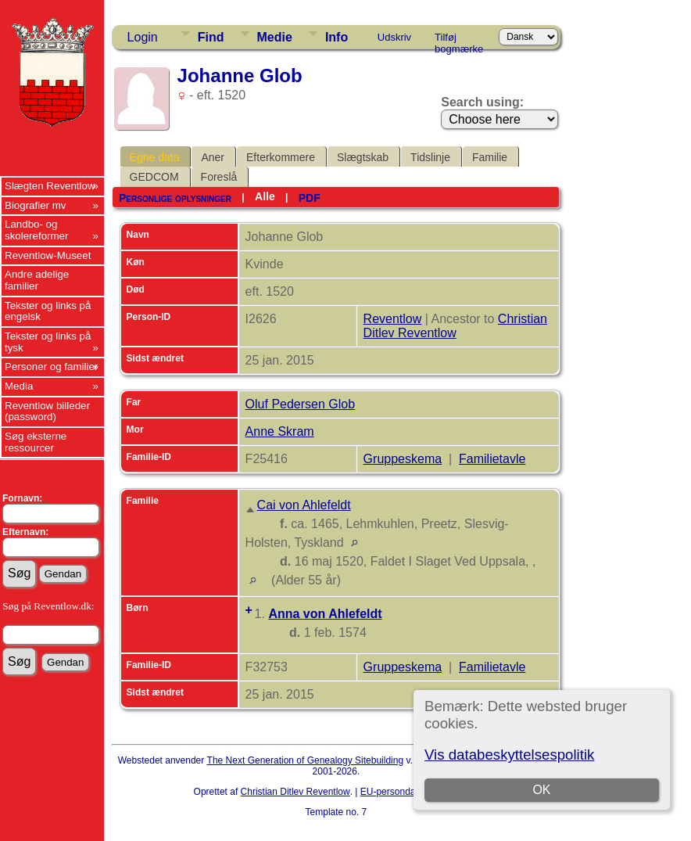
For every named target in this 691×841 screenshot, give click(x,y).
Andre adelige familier (37, 280)
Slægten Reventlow (50, 186)
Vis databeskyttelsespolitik (509, 754)
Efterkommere (280, 157)
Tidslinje (430, 157)
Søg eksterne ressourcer (35, 442)
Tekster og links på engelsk (48, 311)
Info (336, 37)
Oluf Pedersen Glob (300, 404)
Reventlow (392, 318)
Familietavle (492, 458)
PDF (309, 198)
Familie (489, 157)
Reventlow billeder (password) (47, 411)
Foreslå (219, 177)
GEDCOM (154, 177)
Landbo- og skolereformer (36, 230)
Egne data (155, 157)
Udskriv (394, 37)
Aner (212, 157)
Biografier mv (35, 205)
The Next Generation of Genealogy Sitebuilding (305, 760)
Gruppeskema (402, 458)
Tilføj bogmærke (459, 40)
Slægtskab (362, 157)
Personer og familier (51, 366)
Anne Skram (279, 431)
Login (142, 37)
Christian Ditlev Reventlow (455, 326)
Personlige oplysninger (175, 198)
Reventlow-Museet (48, 255)
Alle (265, 196)
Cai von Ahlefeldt (304, 505)
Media (19, 386)
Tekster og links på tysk (48, 342)
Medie (274, 37)
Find (211, 37)
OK (542, 789)
